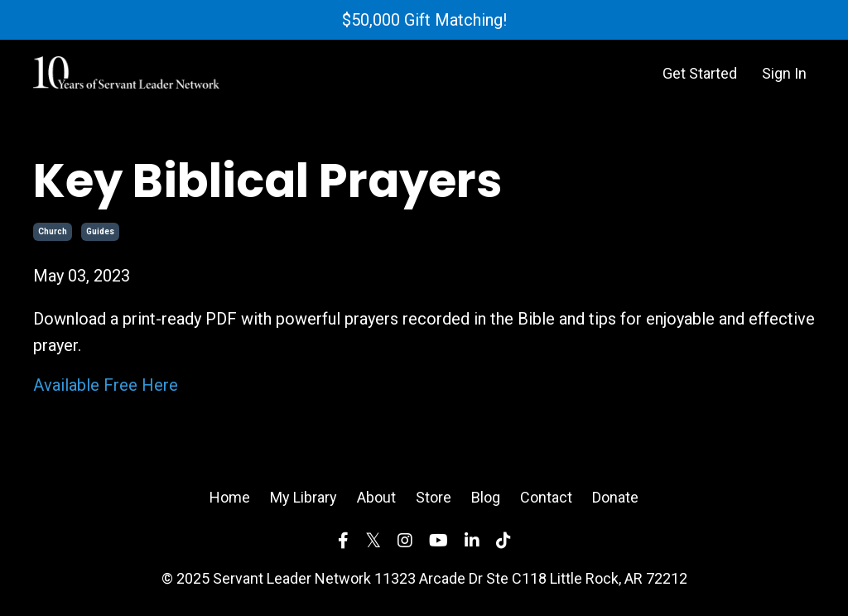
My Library (303, 497)
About (376, 497)
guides (100, 231)
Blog (485, 497)
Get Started (699, 73)
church (52, 231)
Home (230, 497)
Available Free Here (105, 385)
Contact (546, 497)
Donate (615, 497)
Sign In (784, 73)
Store (433, 497)
